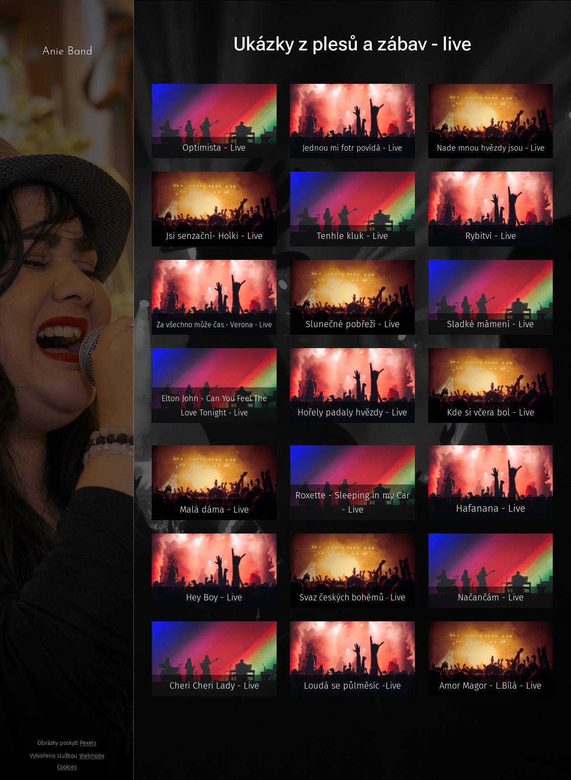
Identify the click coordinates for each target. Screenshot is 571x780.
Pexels (88, 742)
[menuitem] (67, 303)
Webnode (91, 755)
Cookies (67, 767)
